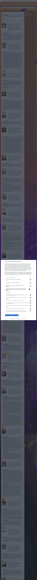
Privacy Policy (24, 318)
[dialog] (18, 290)
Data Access (18, 318)
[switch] (30, 279)
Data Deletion (13, 318)
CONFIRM (12, 315)
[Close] (34, 262)
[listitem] (18, 277)
